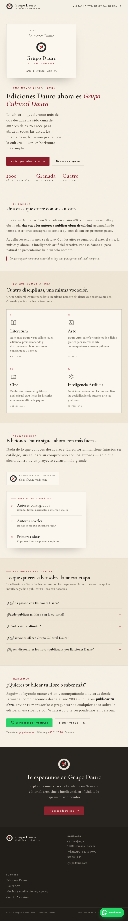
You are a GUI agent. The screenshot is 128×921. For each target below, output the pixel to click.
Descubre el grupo (68, 161)
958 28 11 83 (74, 857)
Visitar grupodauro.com (28, 161)
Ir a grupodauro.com (64, 812)
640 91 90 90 (55, 733)
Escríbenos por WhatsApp (29, 724)
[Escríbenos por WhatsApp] (112, 912)
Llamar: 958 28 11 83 (72, 724)
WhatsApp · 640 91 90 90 (81, 852)
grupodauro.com (97, 6)
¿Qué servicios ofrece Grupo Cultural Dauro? (38, 639)
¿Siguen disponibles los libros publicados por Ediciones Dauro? (50, 651)
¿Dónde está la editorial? (24, 627)
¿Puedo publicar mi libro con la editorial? (35, 616)
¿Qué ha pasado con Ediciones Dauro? (33, 604)
